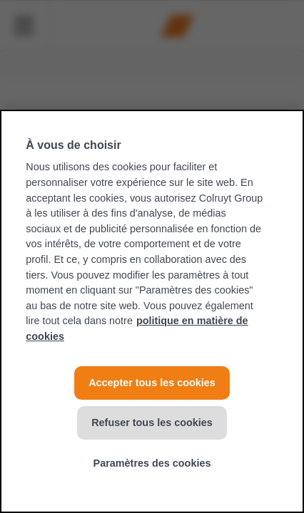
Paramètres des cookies (152, 463)
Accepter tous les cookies (152, 382)
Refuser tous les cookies (152, 422)
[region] (152, 311)
